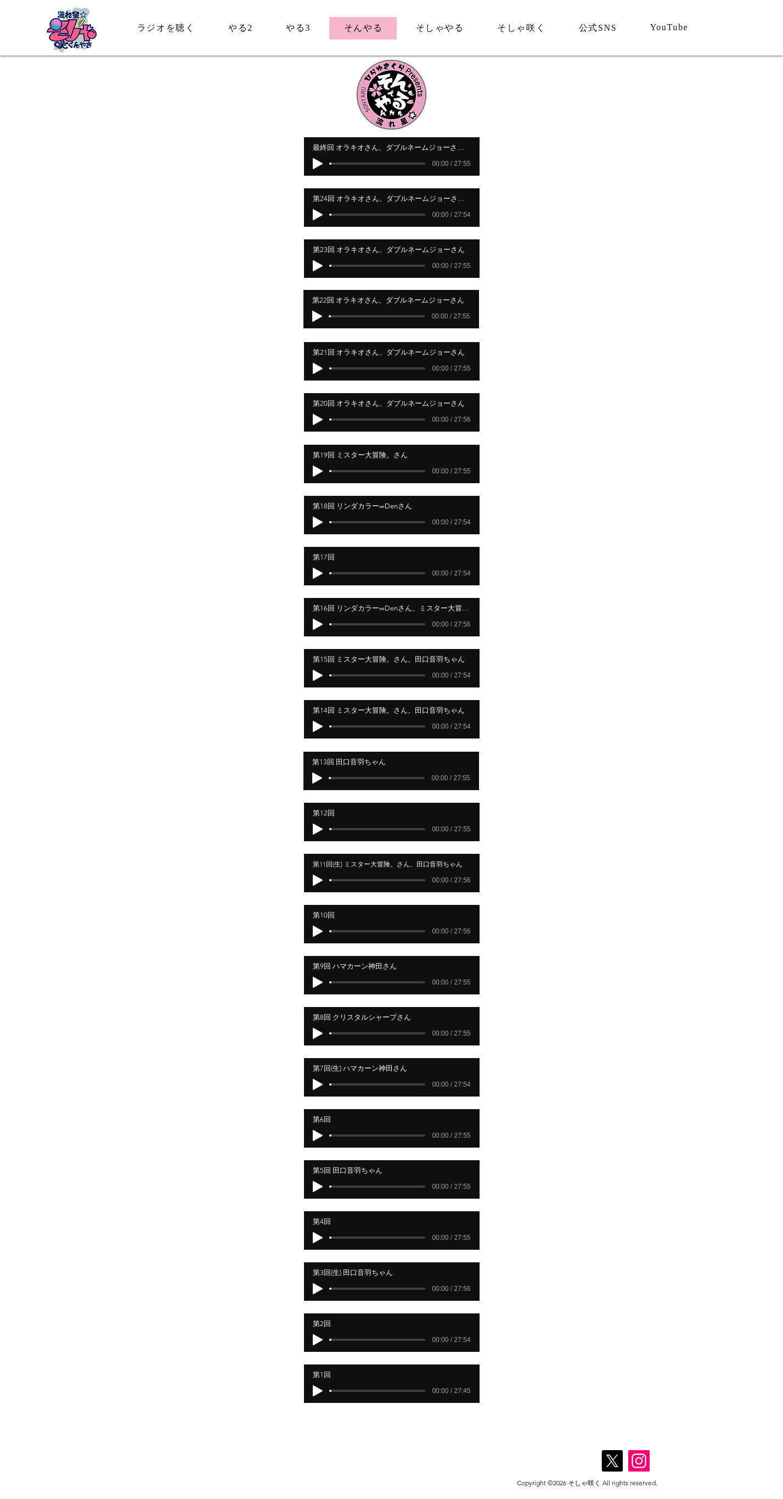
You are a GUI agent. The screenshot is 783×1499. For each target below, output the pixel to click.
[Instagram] (639, 1461)
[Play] (318, 163)
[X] (612, 1461)
